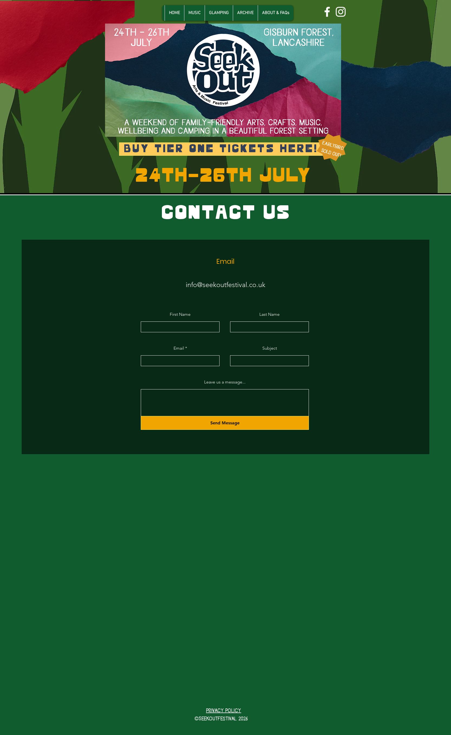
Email (179, 348)
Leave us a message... (225, 382)
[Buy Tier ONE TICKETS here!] (221, 149)
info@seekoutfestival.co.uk (225, 285)
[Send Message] (225, 423)
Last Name (269, 314)
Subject (269, 348)
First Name (180, 314)
